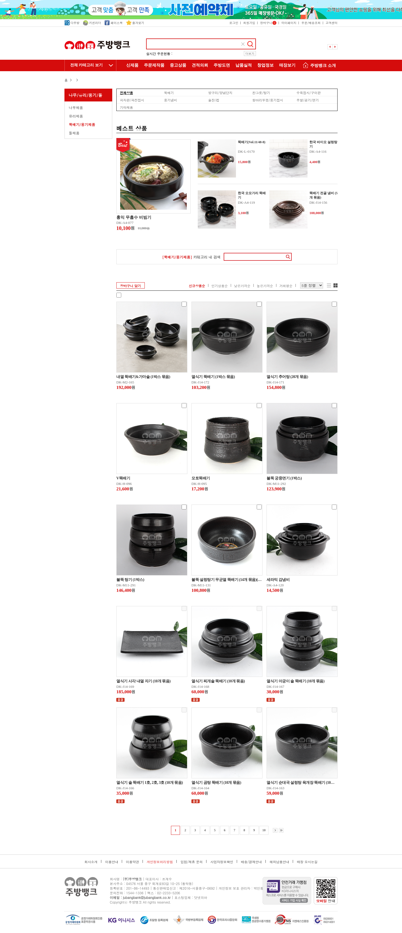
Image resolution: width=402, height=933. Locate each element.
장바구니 (268, 23)
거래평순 (285, 285)
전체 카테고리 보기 (86, 65)
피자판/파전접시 (132, 99)
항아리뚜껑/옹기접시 (267, 99)
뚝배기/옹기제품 (82, 124)
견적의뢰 (200, 65)
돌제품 (74, 133)
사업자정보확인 (221, 861)
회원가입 (249, 23)
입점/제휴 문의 (192, 861)
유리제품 (76, 116)
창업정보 (265, 65)
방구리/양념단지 (220, 92)
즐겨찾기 (135, 23)
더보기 (250, 54)
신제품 (132, 65)
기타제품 (126, 107)
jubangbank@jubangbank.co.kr (146, 897)
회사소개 (90, 861)
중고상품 (178, 65)
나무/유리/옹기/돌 (85, 95)
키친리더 (92, 23)
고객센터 (332, 23)
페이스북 (114, 23)
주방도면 (222, 65)
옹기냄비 (170, 99)
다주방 (71, 23)
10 (264, 830)
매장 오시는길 (307, 861)
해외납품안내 (279, 861)
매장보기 (287, 65)
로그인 (233, 23)
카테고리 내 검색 (191, 257)
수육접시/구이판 (308, 92)
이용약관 (132, 861)
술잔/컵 (213, 99)
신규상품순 (197, 285)
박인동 (259, 888)
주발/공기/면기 (307, 99)
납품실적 (243, 65)
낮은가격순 (242, 285)
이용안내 (111, 861)
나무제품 (76, 107)
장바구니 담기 (130, 285)
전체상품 (126, 92)
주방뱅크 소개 (318, 65)
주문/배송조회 (311, 23)
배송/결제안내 (251, 861)
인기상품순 (219, 285)
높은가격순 (265, 285)
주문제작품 (154, 65)
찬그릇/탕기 (261, 92)
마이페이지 (288, 23)
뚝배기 (169, 92)
